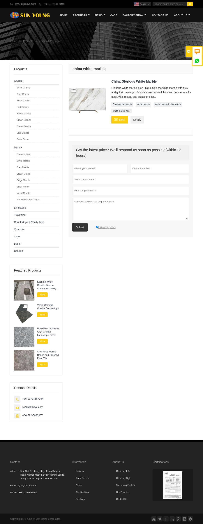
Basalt (17, 244)
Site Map (80, 500)
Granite (18, 82)
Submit (80, 228)
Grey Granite (23, 95)
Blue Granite (23, 133)
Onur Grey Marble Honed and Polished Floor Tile (48, 356)
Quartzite (19, 230)
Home (64, 15)
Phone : (14, 493)
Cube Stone (22, 140)
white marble (143, 105)
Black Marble (23, 187)
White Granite (23, 88)
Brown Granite (24, 120)
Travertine (20, 216)
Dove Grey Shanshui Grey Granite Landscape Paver (48, 333)
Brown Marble (23, 174)
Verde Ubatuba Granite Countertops (48, 307)
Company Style (123, 479)
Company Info (123, 472)
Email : (13, 486)
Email (119, 120)
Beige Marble (23, 181)
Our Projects (122, 493)
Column (18, 252)
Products (81, 15)
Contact (15, 462)
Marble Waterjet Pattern (28, 200)
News (100, 15)
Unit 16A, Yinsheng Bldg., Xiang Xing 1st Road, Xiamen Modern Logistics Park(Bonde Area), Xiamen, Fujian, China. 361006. (42, 475)
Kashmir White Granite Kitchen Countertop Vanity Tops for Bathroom (47, 286)
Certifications (82, 493)
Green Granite (24, 127)
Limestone (20, 209)
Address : (15, 472)
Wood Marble (23, 194)
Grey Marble (23, 168)
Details (137, 120)
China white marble (122, 105)
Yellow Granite (24, 114)
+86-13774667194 (53, 4)
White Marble (23, 161)
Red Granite (23, 107)
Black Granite (23, 101)
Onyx (17, 237)
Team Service (82, 479)
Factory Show (134, 15)
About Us (182, 15)
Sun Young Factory (125, 486)
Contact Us (160, 15)
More (42, 295)
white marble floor (121, 111)
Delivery (80, 472)
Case (113, 15)
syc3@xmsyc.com (25, 4)
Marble (18, 148)
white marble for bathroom (168, 105)
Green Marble (23, 155)
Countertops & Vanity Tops (29, 223)
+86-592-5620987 (32, 416)
